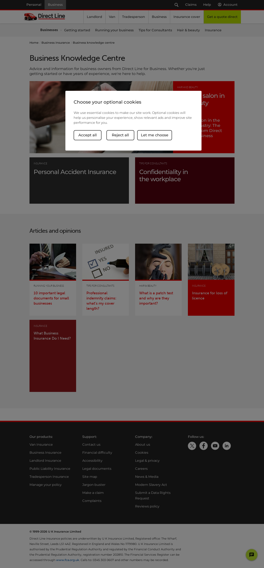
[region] (133, 120)
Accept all (87, 135)
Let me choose (154, 135)
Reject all (120, 135)
